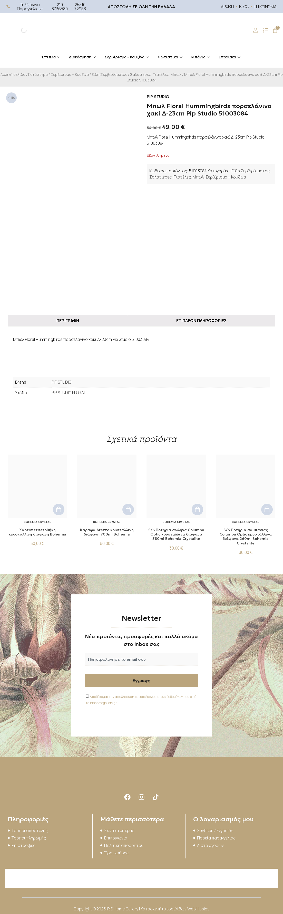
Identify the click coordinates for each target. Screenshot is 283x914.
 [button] (58, 509)
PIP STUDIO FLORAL (69, 392)
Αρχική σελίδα (13, 74)
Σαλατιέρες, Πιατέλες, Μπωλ (155, 74)
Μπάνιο (201, 57)
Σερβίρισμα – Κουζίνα (127, 57)
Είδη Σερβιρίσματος (109, 74)
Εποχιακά (230, 57)
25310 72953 (80, 7)
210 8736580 (60, 7)
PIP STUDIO (61, 382)
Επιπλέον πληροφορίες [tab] (201, 320)
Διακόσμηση (83, 57)
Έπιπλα (51, 57)
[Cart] (275, 30)
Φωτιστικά (171, 57)
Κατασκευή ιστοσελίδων (164, 909)
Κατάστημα (38, 74)
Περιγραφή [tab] (67, 320)
